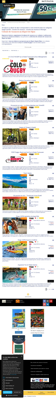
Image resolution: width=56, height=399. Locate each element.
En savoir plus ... (37, 335)
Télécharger (19, 332)
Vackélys (34, 396)
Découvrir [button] (50, 71)
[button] (12, 395)
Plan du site (30, 392)
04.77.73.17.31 (47, 1)
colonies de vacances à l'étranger (36, 30)
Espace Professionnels (41, 393)
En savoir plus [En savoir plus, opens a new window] (13, 374)
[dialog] (12, 376)
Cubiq (25, 396)
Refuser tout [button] (17, 392)
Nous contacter (51, 392)
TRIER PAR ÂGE (14, 50)
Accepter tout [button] (7, 392)
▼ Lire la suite (28, 47)
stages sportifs (6, 30)
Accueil (4, 22)
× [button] (21, 356)
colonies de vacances (18, 30)
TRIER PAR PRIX (5, 50)
